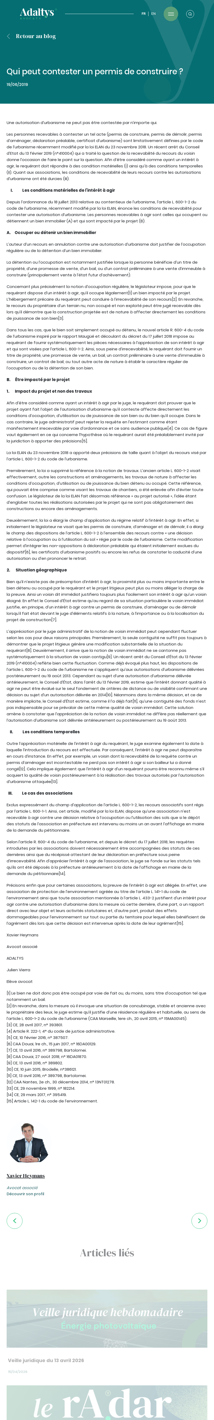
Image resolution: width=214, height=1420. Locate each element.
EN (153, 14)
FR (144, 14)
